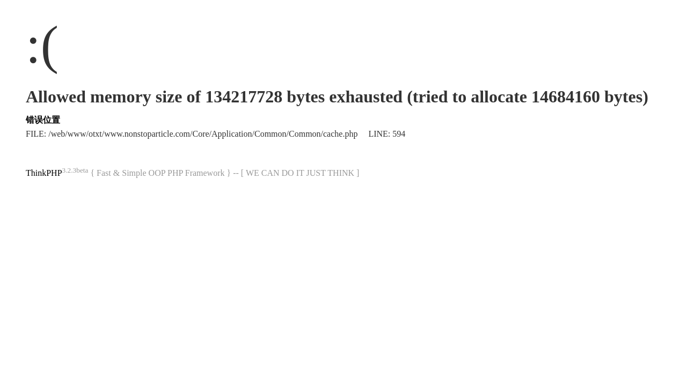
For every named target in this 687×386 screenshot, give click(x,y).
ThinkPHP (44, 172)
